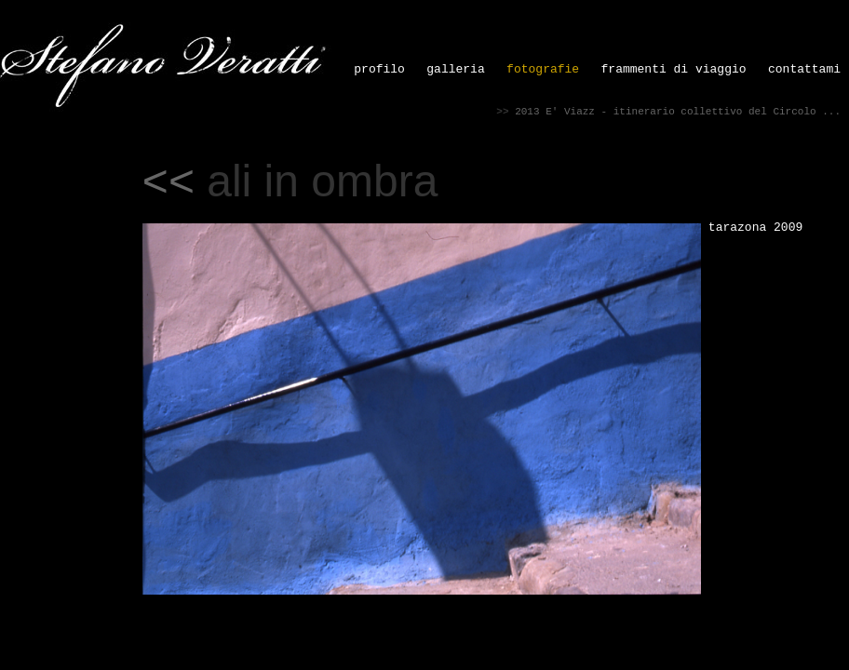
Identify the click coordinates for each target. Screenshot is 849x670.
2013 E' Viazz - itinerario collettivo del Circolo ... (678, 111)
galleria (455, 69)
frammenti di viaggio (674, 69)
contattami (804, 69)
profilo (379, 69)
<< (168, 181)
